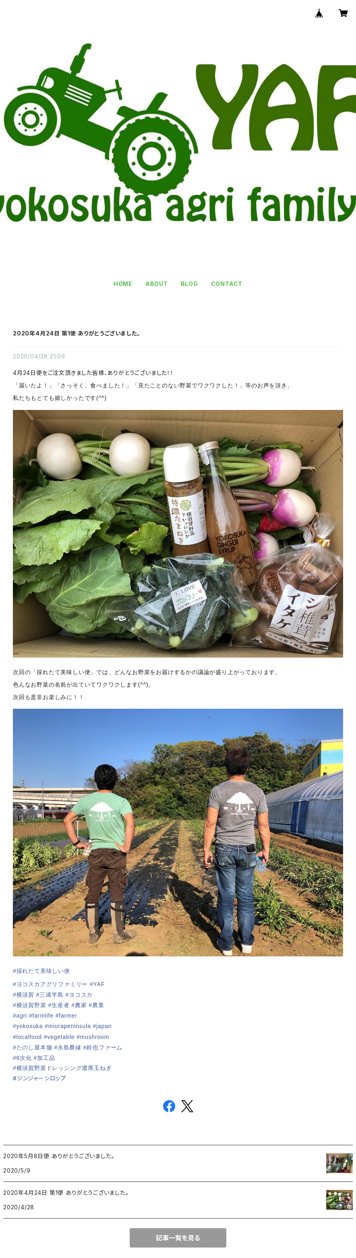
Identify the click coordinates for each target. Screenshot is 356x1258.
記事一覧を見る (178, 1238)
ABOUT (156, 283)
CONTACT (227, 283)
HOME (123, 283)
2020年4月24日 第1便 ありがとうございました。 (77, 333)
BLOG (189, 283)
